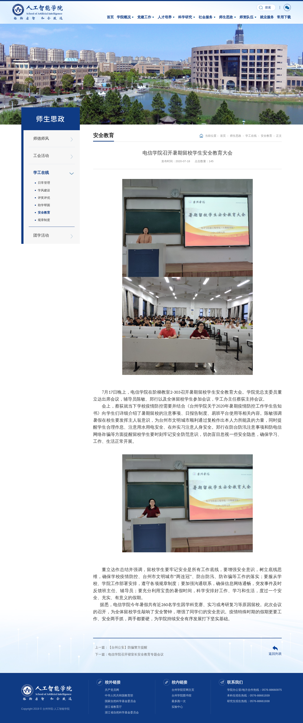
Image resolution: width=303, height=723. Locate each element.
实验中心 (177, 706)
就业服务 (267, 17)
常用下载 (284, 17)
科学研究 (187, 17)
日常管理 (44, 181)
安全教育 (44, 210)
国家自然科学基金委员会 (120, 701)
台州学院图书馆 (181, 695)
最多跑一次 (179, 701)
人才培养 (166, 17)
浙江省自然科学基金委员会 (122, 712)
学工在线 (251, 135)
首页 (110, 17)
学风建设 (44, 188)
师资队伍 (248, 17)
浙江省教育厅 (113, 706)
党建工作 (146, 17)
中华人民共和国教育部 (119, 695)
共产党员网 (112, 689)
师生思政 (227, 17)
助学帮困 (44, 202)
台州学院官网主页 (183, 689)
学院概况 (125, 17)
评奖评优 (44, 195)
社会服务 (207, 17)
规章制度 (44, 217)
